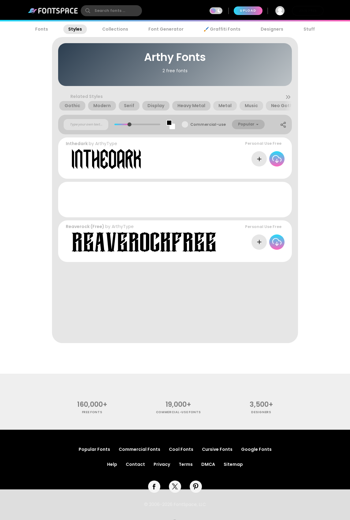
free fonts (92, 412)
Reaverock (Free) (85, 226)
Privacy (162, 464)
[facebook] (154, 487)
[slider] (130, 124)
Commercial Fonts (139, 449)
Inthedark (77, 143)
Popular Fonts (94, 449)
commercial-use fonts (178, 412)
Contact (135, 464)
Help (112, 464)
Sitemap (233, 464)
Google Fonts (256, 449)
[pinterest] (196, 487)
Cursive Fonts (217, 449)
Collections (115, 29)
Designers (272, 29)
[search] (111, 10)
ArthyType (106, 143)
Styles (75, 29)
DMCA (208, 464)
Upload (248, 10)
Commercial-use (208, 124)
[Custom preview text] (86, 124)
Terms (186, 464)
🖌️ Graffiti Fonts (222, 29)
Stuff (309, 29)
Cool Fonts (181, 449)
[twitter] (175, 487)
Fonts (41, 29)
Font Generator (166, 29)
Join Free (308, 10)
